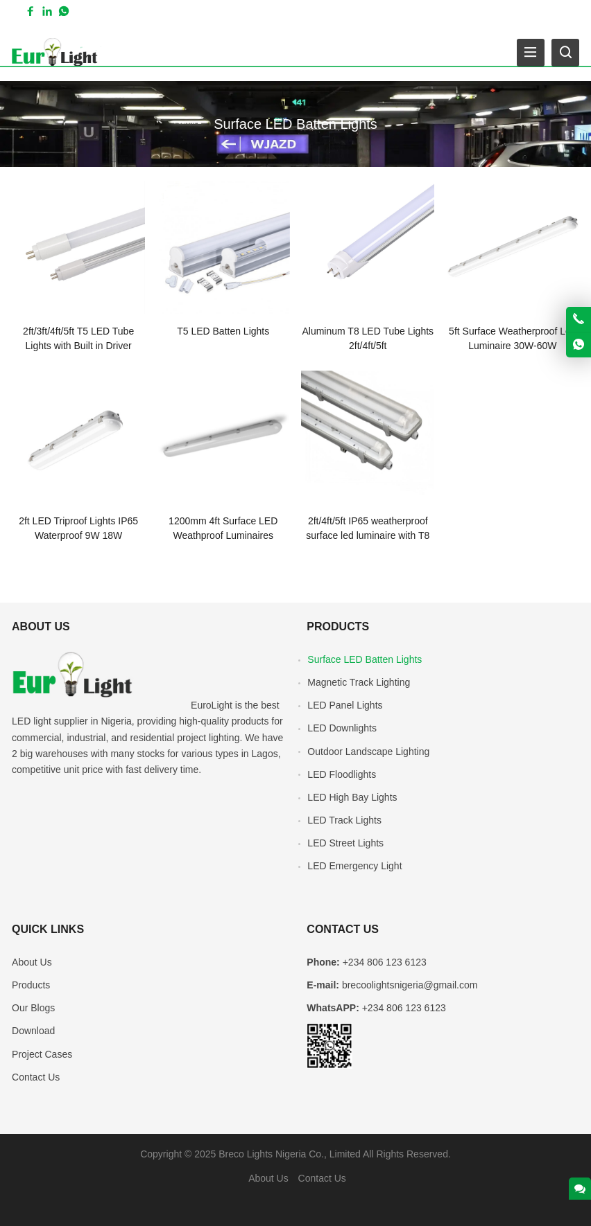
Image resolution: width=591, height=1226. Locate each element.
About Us (32, 962)
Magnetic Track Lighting (358, 682)
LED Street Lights (345, 843)
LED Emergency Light (354, 865)
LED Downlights (342, 728)
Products (31, 984)
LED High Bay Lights (352, 797)
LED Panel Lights (344, 705)
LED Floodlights (341, 774)
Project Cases (42, 1054)
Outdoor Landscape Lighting (368, 751)
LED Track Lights (344, 820)
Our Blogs (33, 1007)
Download (33, 1030)
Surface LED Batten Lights (364, 659)
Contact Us (36, 1077)
